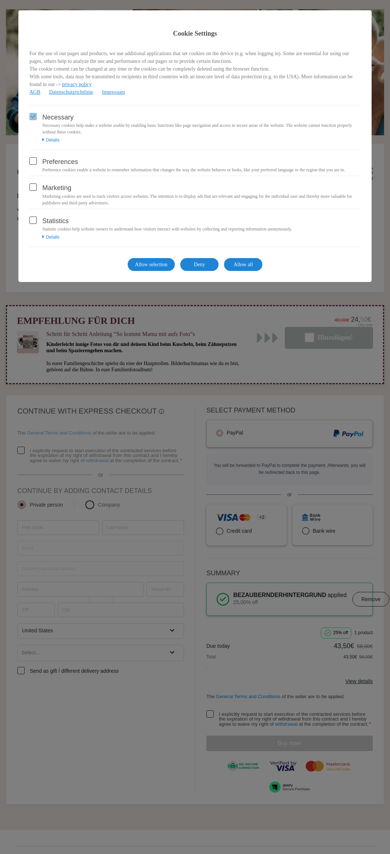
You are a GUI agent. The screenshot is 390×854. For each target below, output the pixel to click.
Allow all (243, 264)
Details (51, 140)
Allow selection (151, 264)
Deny (199, 264)
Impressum (113, 92)
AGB (34, 92)
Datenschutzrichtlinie (71, 92)
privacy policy (77, 84)
